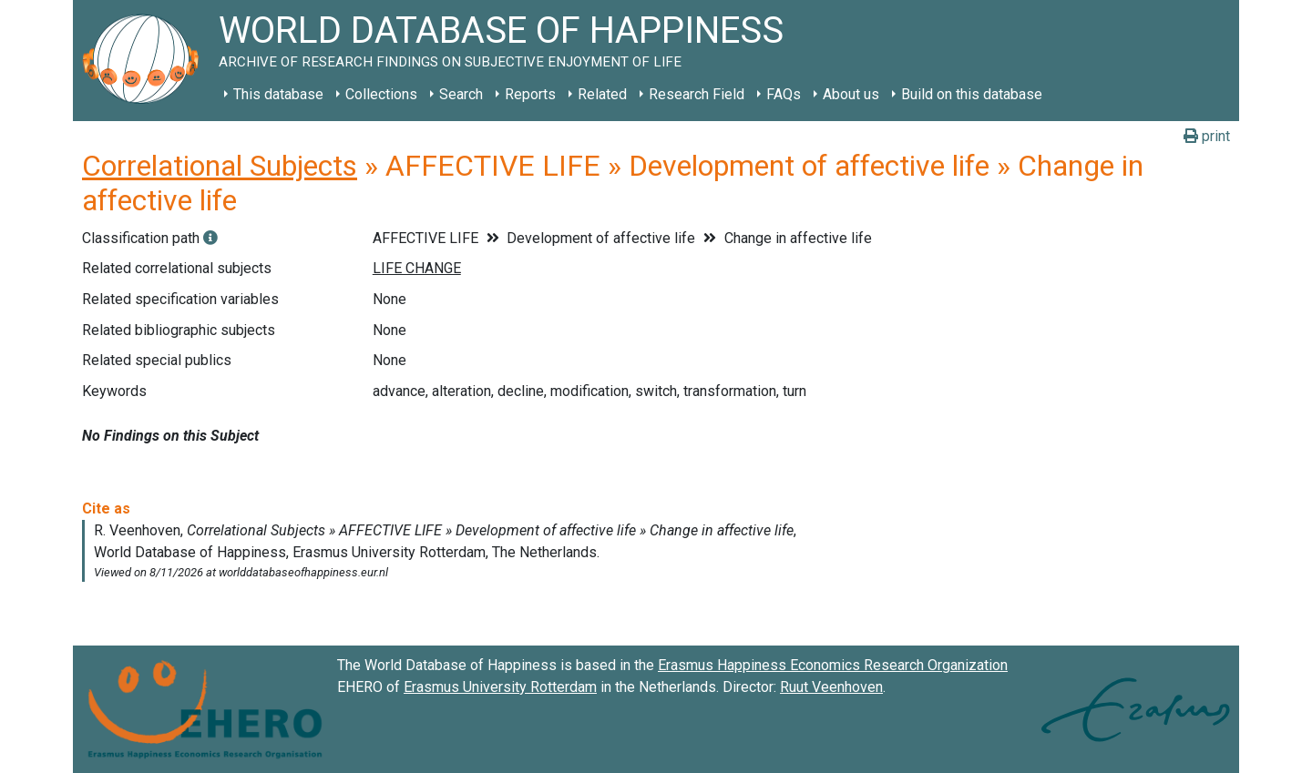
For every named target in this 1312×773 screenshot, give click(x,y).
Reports (530, 94)
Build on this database (971, 94)
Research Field (696, 94)
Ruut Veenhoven (831, 687)
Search (461, 94)
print (1207, 136)
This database (278, 94)
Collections (381, 94)
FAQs (783, 94)
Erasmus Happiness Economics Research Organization (833, 665)
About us (851, 94)
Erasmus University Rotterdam (500, 687)
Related (602, 94)
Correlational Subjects (219, 165)
